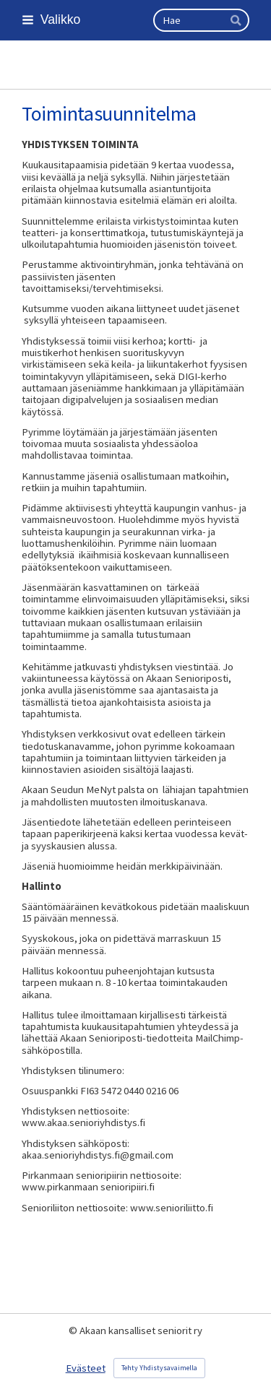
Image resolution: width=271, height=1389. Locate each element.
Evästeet (86, 1368)
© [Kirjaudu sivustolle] (74, 1330)
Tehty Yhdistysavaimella (159, 1367)
